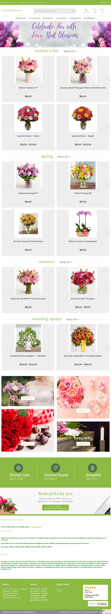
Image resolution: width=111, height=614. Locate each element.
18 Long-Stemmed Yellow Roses (28, 241)
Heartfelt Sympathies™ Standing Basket (83, 356)
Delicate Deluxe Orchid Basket (83, 241)
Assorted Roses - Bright (83, 136)
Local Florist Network (90, 612)
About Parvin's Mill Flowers (12, 519)
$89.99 (83, 250)
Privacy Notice (76, 612)
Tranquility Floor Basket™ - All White (28, 356)
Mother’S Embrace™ (28, 88)
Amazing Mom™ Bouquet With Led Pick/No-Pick (83, 88)
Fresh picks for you (55, 497)
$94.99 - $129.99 (28, 144)
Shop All (69, 51)
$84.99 (28, 96)
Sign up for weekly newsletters (55, 507)
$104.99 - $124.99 (28, 364)
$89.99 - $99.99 (82, 307)
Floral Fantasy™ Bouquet (83, 299)
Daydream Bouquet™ (28, 193)
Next (108, 79)
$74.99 (83, 201)
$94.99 (28, 250)
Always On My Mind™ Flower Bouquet (28, 299)
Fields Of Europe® (83, 193)
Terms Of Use (64, 612)
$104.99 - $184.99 (82, 364)
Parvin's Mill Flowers (11, 10)
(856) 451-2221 (10, 2)
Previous (3, 79)
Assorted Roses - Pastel (28, 136)
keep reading (36, 527)
